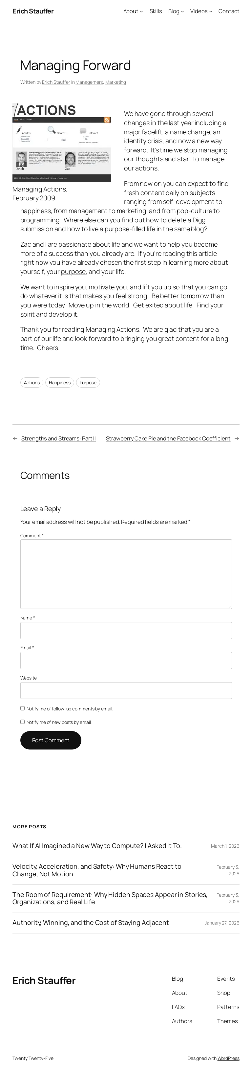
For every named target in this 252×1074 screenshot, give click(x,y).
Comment (32, 535)
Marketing (115, 82)
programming (40, 219)
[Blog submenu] (182, 11)
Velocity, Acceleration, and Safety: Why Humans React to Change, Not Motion (96, 870)
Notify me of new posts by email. (59, 722)
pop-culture (194, 210)
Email (27, 647)
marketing (131, 210)
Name (27, 618)
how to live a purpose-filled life (111, 228)
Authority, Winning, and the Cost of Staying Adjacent (90, 922)
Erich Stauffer (32, 11)
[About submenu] (141, 11)
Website (28, 678)
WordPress (229, 1058)
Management (89, 82)
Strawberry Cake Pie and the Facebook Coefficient (168, 438)
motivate (102, 286)
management (89, 210)
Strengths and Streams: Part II (58, 438)
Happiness (60, 382)
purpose (73, 271)
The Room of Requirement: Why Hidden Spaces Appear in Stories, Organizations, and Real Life (110, 898)
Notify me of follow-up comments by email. (70, 708)
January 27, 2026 (222, 923)
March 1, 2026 (225, 846)
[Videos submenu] (210, 11)
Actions (32, 382)
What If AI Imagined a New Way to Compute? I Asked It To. (96, 845)
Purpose (88, 382)
